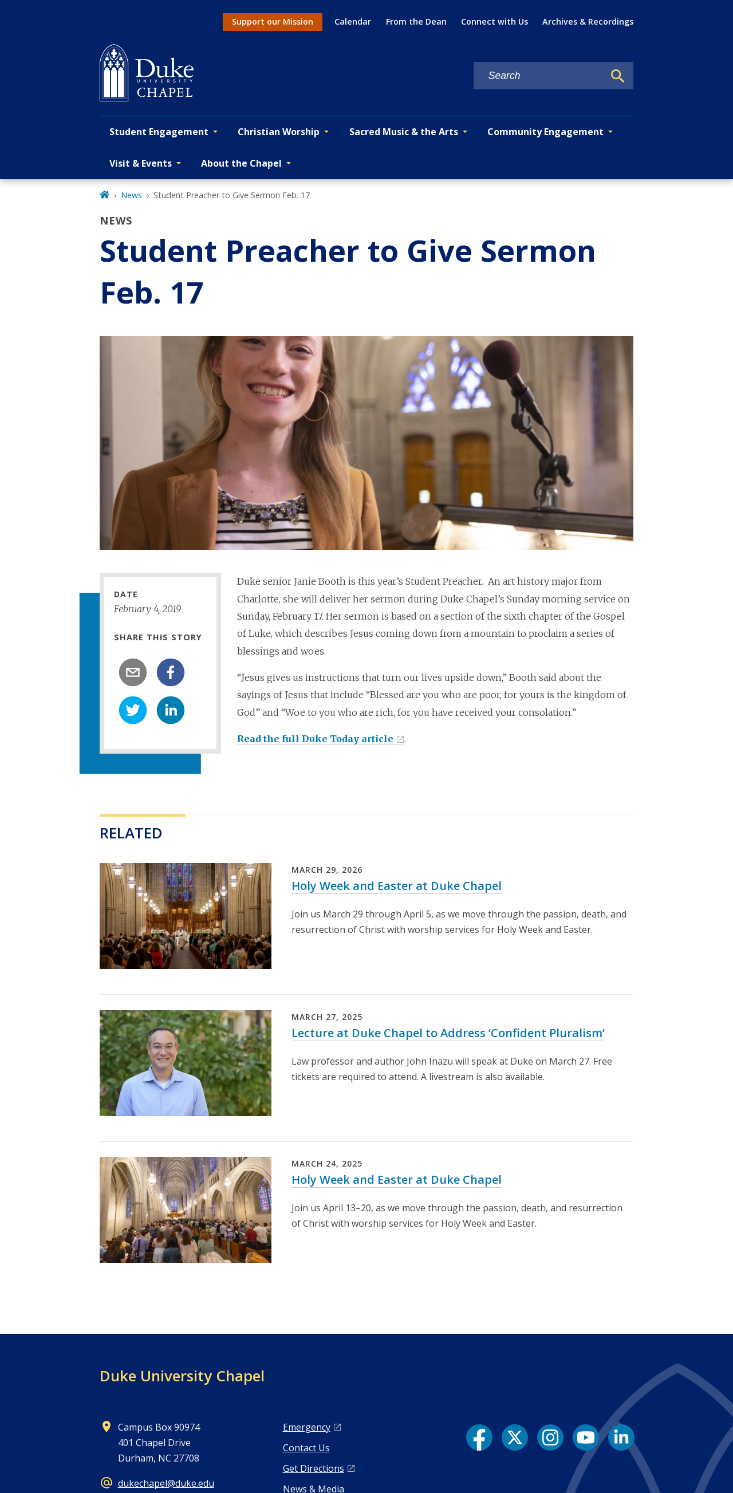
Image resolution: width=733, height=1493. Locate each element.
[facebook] (170, 672)
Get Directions (313, 1468)
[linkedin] (170, 710)
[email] (133, 672)
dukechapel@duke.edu (166, 1483)
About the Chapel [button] (241, 163)
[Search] (618, 76)
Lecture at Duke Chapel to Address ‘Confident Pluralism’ (448, 1033)
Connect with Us (494, 21)
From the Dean (416, 21)
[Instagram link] (550, 1437)
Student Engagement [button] (158, 131)
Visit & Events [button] (140, 163)
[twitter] (133, 710)
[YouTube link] (586, 1437)
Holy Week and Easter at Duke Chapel (396, 885)
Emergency (306, 1427)
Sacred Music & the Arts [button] (403, 131)
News (131, 195)
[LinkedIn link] (621, 1437)
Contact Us (306, 1447)
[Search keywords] (539, 76)
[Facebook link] (479, 1437)
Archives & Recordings (587, 21)
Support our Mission (272, 21)
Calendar (352, 21)
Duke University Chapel (182, 1375)
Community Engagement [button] (545, 131)
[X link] (515, 1437)
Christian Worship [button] (279, 131)
